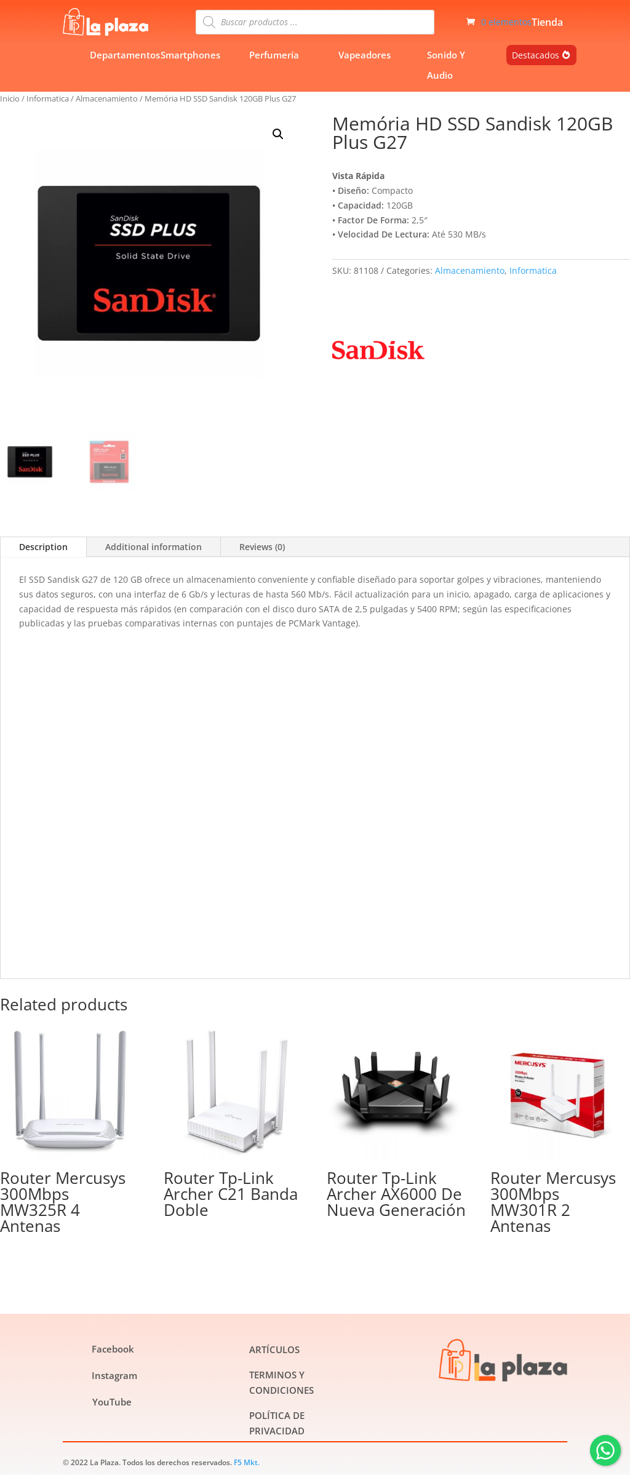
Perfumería (274, 55)
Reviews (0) (262, 547)
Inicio (10, 98)
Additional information (153, 547)
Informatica (47, 98)
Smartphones (190, 55)
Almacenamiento (107, 98)
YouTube (112, 1402)
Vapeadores (364, 55)
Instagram (114, 1375)
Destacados (535, 55)
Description (43, 547)
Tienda (547, 23)
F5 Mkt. (247, 1462)
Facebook (113, 1349)
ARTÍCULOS (274, 1349)
